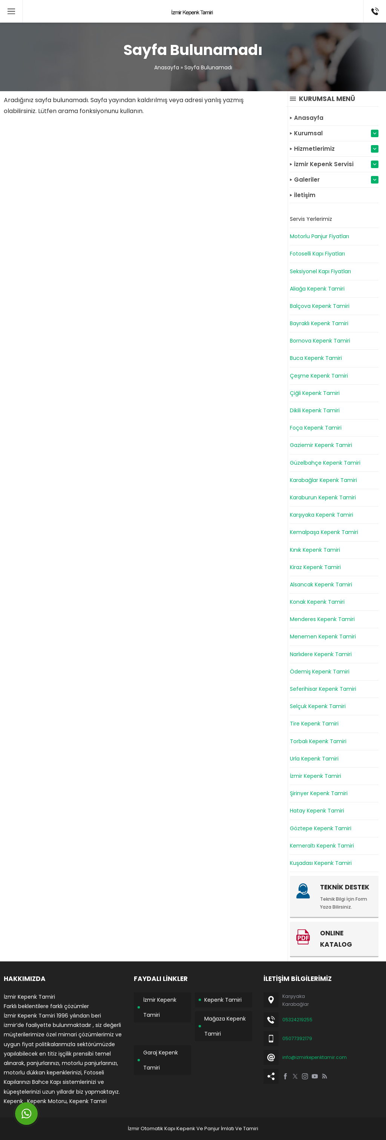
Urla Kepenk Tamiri (314, 758)
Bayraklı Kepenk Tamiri (319, 323)
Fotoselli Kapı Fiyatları (317, 253)
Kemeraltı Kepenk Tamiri (322, 845)
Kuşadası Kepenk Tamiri (321, 863)
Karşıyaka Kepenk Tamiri (321, 515)
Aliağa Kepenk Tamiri (317, 288)
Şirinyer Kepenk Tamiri (319, 793)
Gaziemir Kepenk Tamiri (321, 445)
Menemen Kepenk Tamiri (323, 636)
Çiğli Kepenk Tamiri (315, 393)
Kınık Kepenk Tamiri (315, 550)
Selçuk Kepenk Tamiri (318, 706)
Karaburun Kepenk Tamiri (323, 497)
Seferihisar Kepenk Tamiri (323, 689)
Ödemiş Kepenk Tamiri (319, 671)
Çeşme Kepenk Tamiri (319, 375)
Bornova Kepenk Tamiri (320, 340)
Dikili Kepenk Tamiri (315, 410)
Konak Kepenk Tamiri (317, 602)
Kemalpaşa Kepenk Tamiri (324, 532)
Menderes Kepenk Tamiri (322, 619)
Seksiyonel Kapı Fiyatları (320, 271)
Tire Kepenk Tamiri (314, 723)
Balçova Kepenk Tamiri (319, 306)
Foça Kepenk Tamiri (316, 428)
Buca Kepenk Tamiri (316, 358)
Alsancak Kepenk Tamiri (321, 584)
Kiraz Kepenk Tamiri (315, 567)
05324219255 (297, 1019)
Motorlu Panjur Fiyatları (319, 236)
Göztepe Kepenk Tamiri (320, 828)
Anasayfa (166, 67)
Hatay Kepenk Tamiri (317, 810)
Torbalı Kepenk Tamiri (318, 741)
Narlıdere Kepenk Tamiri (321, 654)
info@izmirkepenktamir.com (314, 1057)
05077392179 (297, 1038)
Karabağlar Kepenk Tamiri (323, 480)
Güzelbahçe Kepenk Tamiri (325, 463)
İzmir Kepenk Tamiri (315, 776)
